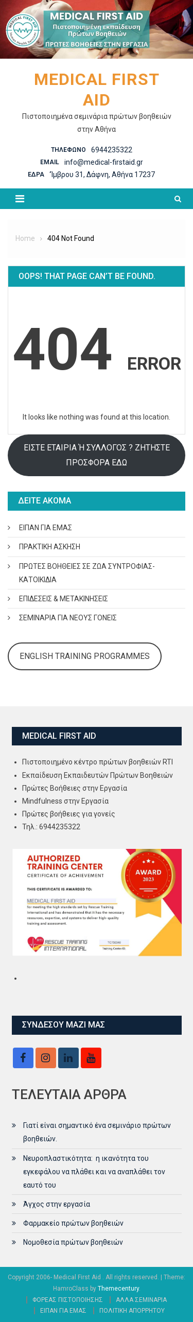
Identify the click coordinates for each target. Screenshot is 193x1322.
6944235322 (111, 149)
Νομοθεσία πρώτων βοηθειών (73, 1242)
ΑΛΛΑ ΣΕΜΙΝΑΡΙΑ (141, 1299)
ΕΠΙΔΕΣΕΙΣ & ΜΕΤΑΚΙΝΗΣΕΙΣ (63, 599)
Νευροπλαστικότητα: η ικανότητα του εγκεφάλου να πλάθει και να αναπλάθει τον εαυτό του (94, 1171)
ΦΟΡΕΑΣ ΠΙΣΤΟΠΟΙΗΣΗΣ (67, 1299)
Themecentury (118, 1288)
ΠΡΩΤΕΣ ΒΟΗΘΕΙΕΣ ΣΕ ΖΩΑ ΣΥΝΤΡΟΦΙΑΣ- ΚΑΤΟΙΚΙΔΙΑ (87, 573)
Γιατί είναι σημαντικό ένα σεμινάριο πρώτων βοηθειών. (97, 1132)
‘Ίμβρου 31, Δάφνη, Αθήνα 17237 (102, 174)
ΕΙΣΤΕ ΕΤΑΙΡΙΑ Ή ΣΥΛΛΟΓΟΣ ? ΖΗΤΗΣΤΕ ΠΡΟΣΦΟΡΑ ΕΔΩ (97, 455)
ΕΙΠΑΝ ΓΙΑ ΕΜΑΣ (45, 528)
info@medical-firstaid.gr (103, 162)
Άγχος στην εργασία (56, 1204)
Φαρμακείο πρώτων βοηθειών (73, 1223)
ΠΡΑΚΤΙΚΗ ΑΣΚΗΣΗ (49, 547)
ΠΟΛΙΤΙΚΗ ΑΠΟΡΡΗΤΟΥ (132, 1310)
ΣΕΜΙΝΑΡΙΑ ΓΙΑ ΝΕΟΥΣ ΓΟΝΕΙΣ (68, 618)
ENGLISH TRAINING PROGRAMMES (85, 656)
